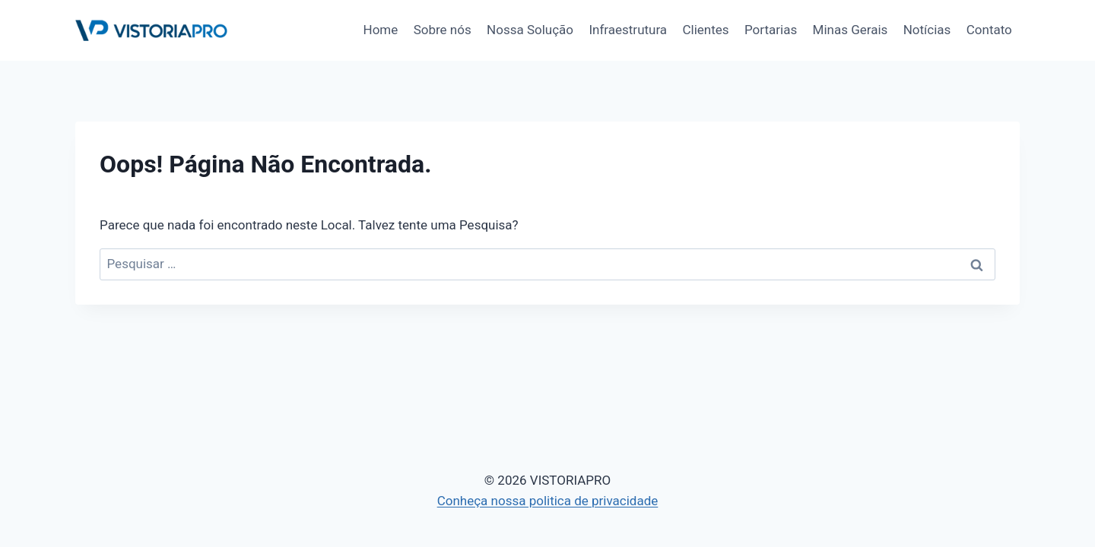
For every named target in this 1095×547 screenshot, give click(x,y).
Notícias (927, 29)
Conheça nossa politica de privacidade (548, 500)
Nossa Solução (530, 29)
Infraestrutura (628, 29)
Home (380, 29)
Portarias (770, 29)
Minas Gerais (850, 29)
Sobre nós (442, 29)
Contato (989, 29)
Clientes (706, 29)
